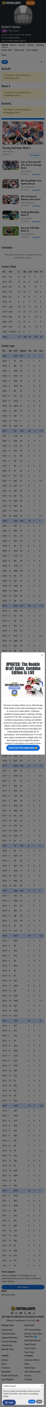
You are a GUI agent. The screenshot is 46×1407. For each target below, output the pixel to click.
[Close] (42, 1386)
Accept (31, 1402)
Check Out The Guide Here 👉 (23, 747)
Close (39, 1402)
